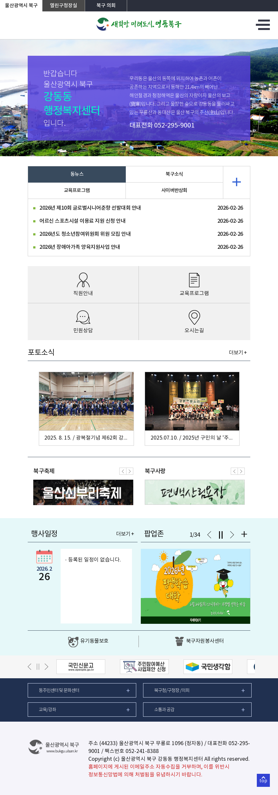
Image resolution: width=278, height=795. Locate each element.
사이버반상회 (174, 190)
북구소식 (174, 174)
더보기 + (238, 353)
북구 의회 (106, 5)
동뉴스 (76, 174)
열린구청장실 (63, 5)
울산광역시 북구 (21, 5)
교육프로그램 (77, 190)
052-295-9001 (174, 125)
